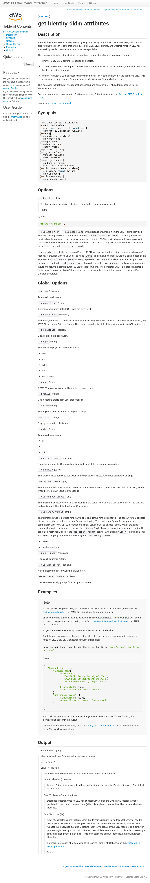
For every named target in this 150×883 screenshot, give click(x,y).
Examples (11, 47)
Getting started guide (53, 612)
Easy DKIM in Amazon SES (102, 725)
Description (11, 35)
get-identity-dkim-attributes (15, 32)
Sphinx (143, 877)
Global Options (13, 44)
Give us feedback (11, 88)
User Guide (68, 3)
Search (29, 64)
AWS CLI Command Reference (25, 3)
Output (9, 50)
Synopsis (10, 38)
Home (55, 3)
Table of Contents (17, 26)
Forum (81, 3)
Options (10, 41)
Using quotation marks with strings (109, 621)
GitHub (92, 3)
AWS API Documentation (60, 103)
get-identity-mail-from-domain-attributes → (124, 9)
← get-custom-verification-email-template (81, 9)
